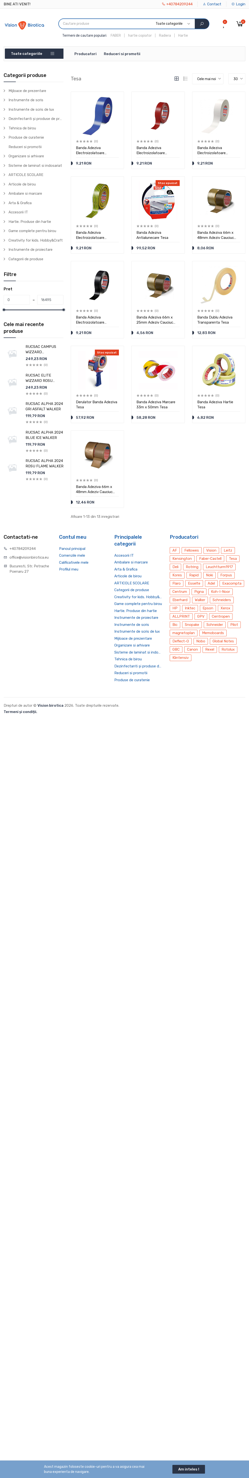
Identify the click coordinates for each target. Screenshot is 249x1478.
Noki (209, 575)
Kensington (182, 558)
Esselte (194, 583)
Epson (208, 608)
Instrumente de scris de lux (31, 109)
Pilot (234, 624)
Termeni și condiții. (20, 712)
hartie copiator (140, 36)
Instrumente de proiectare (31, 249)
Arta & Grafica (20, 203)
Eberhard (179, 600)
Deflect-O (180, 641)
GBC (176, 649)
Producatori (85, 54)
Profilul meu (68, 569)
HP (175, 608)
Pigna (199, 591)
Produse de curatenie (26, 137)
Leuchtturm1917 (219, 567)
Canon (192, 649)
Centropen (221, 616)
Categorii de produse (26, 259)
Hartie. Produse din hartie (30, 221)
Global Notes (223, 641)
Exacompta (231, 583)
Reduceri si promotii (122, 54)
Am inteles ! (188, 1469)
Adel (211, 583)
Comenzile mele (72, 555)
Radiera (165, 36)
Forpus (226, 575)
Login (238, 4)
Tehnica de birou (22, 128)
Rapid (194, 575)
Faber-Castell (210, 558)
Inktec (190, 608)
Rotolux (228, 649)
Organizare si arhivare (26, 156)
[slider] (3, 309)
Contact (212, 4)
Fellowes (191, 550)
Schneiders (222, 600)
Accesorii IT (18, 212)
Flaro (176, 583)
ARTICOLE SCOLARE (26, 175)
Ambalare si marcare (25, 193)
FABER (116, 36)
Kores (177, 575)
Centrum (179, 591)
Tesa (233, 558)
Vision (211, 550)
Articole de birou (22, 184)
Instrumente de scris (26, 100)
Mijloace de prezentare (27, 91)
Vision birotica (50, 705)
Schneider (214, 624)
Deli (175, 567)
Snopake (192, 624)
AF (174, 550)
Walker (200, 600)
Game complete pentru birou (32, 231)
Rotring (192, 567)
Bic (175, 624)
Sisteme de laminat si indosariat (35, 165)
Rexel (209, 649)
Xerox (225, 608)
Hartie (183, 36)
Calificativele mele (74, 562)
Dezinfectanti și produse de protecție (36, 119)
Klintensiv (180, 657)
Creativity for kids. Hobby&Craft (36, 240)
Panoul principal (72, 548)
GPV (201, 616)
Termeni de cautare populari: (84, 36)
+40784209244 (177, 4)
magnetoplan (183, 633)
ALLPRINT (181, 616)
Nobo (200, 641)
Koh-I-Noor (220, 591)
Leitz (228, 550)
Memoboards (213, 633)
